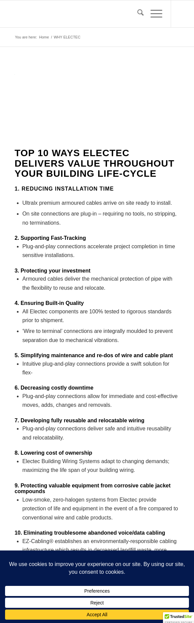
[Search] (137, 13)
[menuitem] (137, 13)
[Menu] (153, 13)
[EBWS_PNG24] (80, 13)
